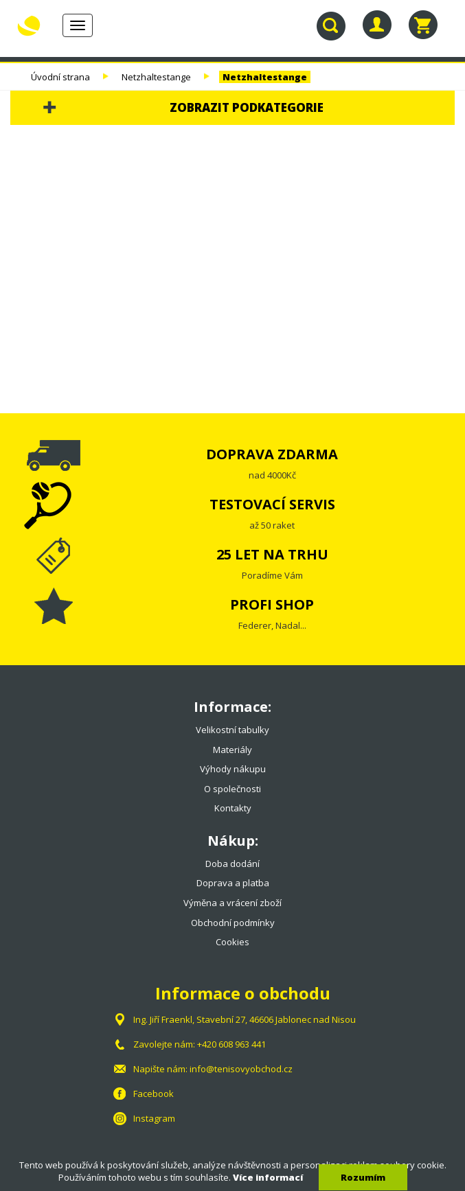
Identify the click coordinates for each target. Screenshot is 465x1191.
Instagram (154, 1118)
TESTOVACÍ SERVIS (272, 504)
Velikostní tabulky (232, 730)
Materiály (232, 749)
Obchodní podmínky (233, 922)
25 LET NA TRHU (272, 554)
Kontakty (232, 808)
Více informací (268, 1177)
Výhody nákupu (233, 769)
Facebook (153, 1093)
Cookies (232, 942)
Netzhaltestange (156, 77)
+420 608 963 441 (231, 1044)
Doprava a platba (232, 883)
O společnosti (232, 789)
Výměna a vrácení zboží (232, 903)
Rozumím (363, 1177)
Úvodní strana (60, 77)
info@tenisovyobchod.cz (241, 1069)
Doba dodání (232, 863)
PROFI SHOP (272, 604)
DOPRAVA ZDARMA (272, 454)
